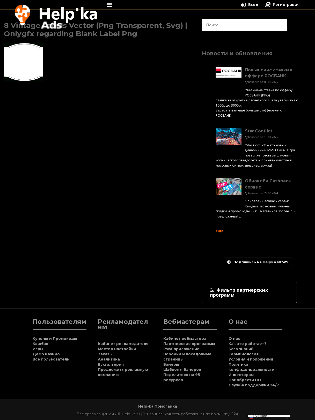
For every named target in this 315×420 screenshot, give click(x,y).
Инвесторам (241, 374)
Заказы (105, 354)
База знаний (241, 349)
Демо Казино (46, 354)
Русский (258, 416)
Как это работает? (247, 343)
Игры (38, 349)
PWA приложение (181, 349)
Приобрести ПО (245, 380)
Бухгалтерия (111, 364)
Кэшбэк (40, 343)
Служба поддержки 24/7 (254, 385)
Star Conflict (258, 131)
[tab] (249, 292)
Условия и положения (251, 359)
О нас (234, 338)
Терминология (244, 354)
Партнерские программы (189, 343)
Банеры (171, 364)
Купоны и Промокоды (55, 338)
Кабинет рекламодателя (123, 343)
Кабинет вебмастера (184, 338)
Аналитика (109, 359)
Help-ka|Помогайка (157, 406)
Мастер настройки (117, 349)
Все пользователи (51, 359)
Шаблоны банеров (182, 369)
